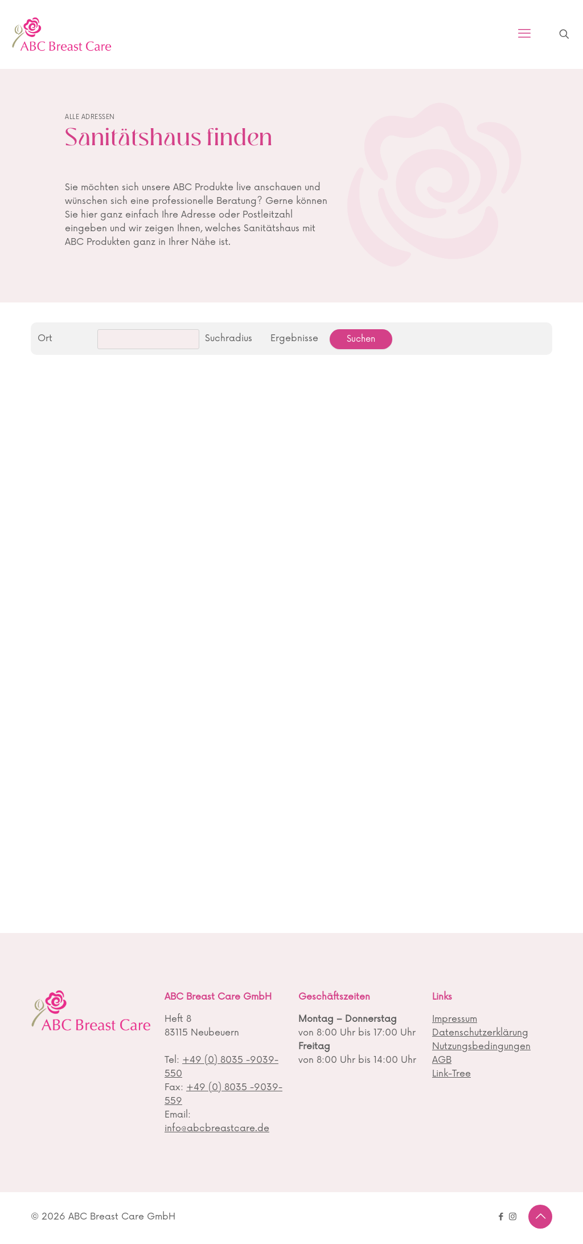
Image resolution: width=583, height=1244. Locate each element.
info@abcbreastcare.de (217, 1128)
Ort (45, 338)
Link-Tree (451, 1073)
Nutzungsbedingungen (481, 1046)
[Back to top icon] (540, 1217)
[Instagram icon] (512, 1217)
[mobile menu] (524, 34)
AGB (441, 1060)
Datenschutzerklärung (480, 1032)
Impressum (454, 1019)
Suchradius (228, 338)
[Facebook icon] (500, 1217)
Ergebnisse (294, 338)
